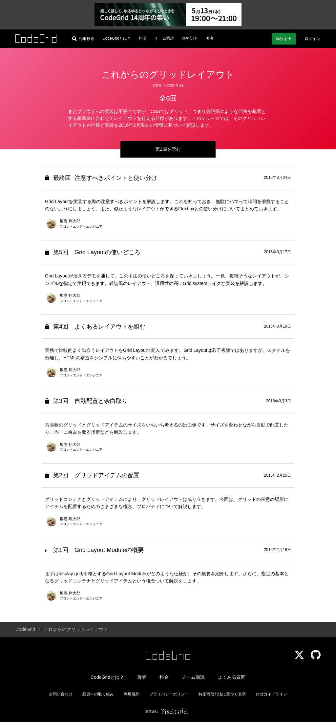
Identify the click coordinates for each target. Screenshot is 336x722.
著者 (210, 38)
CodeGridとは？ (116, 38)
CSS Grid (174, 86)
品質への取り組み (98, 694)
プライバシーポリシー (169, 694)
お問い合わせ (61, 694)
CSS (157, 86)
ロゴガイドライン (271, 694)
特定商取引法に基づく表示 (222, 694)
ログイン (312, 38)
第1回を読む (168, 149)
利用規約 (131, 694)
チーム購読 (164, 38)
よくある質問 (231, 677)
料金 (143, 38)
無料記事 (190, 38)
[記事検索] (83, 39)
